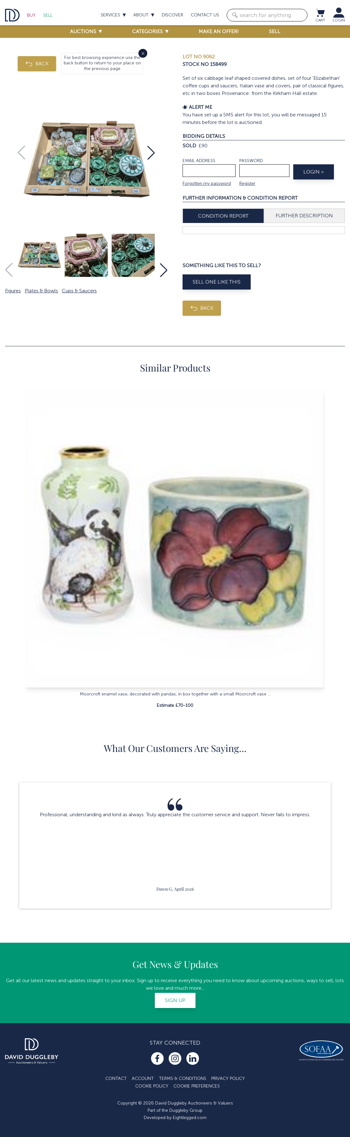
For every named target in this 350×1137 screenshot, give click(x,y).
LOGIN (339, 20)
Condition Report (223, 216)
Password (251, 160)
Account (143, 1078)
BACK (37, 63)
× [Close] (142, 53)
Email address (199, 160)
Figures (13, 290)
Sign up (175, 1000)
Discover (172, 15)
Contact (116, 1078)
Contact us (205, 15)
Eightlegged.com (190, 1117)
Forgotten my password (207, 183)
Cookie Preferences (196, 1086)
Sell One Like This (217, 281)
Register (247, 183)
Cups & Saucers (79, 290)
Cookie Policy (151, 1086)
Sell (48, 15)
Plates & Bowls (41, 290)
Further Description (304, 215)
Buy (31, 15)
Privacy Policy (228, 1078)
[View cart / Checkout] (320, 13)
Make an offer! (219, 31)
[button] (151, 153)
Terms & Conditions (182, 1078)
